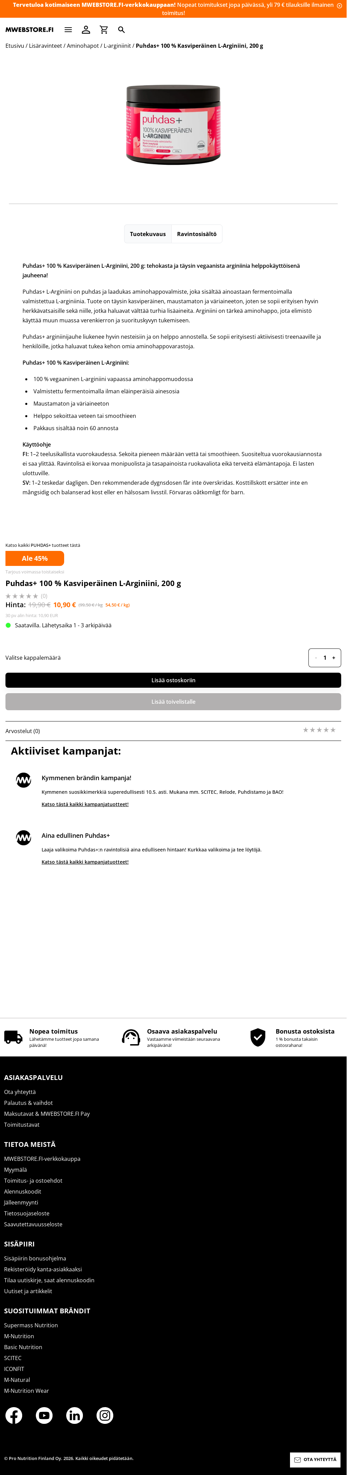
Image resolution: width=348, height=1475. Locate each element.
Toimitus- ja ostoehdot (33, 1180)
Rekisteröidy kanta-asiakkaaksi (43, 1269)
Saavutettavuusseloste (33, 1224)
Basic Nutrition (23, 1347)
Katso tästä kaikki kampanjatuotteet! (85, 804)
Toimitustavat (22, 1124)
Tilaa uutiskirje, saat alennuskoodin (49, 1280)
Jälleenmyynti (21, 1202)
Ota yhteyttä (20, 1092)
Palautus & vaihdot (28, 1103)
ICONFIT (14, 1369)
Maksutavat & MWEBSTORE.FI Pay (47, 1114)
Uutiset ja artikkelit (28, 1291)
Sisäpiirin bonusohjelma (35, 1258)
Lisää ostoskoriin (173, 680)
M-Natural (17, 1380)
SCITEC (12, 1358)
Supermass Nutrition (31, 1325)
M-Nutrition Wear (26, 1390)
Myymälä (15, 1169)
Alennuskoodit (22, 1191)
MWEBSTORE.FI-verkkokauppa (42, 1159)
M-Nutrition (19, 1336)
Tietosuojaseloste (26, 1213)
